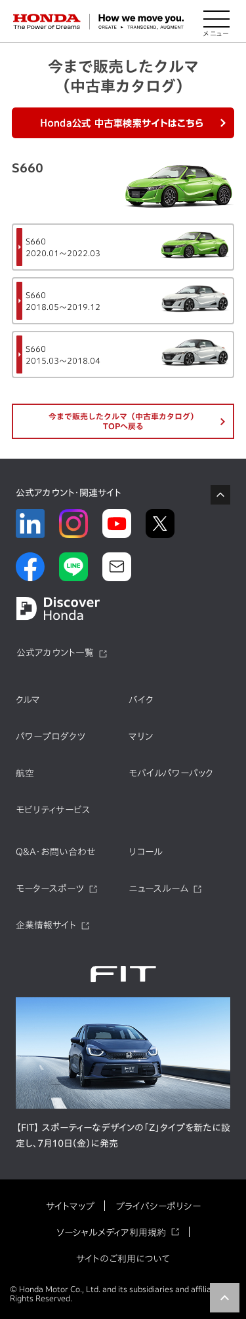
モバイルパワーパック (171, 773)
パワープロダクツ (50, 736)
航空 (25, 773)
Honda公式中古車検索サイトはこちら (123, 122)
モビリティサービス (53, 809)
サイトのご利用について (123, 1258)
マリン (141, 736)
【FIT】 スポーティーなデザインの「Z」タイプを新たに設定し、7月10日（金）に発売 (123, 1135)
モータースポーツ (50, 888)
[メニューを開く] (216, 21)
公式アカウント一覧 (55, 652)
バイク (141, 699)
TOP (224, 1297)
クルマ (28, 699)
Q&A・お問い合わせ (56, 851)
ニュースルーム (158, 888)
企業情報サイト (46, 925)
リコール (146, 851)
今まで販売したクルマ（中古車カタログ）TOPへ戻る (123, 421)
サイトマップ (70, 1206)
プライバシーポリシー (158, 1206)
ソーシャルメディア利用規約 (111, 1232)
